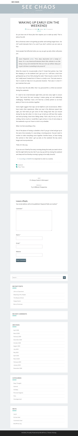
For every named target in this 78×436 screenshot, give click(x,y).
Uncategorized (17, 399)
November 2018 (17, 368)
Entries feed (16, 417)
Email (18, 243)
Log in (15, 414)
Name (18, 235)
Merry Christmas (17, 304)
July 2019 (16, 349)
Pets (14, 396)
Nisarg (54, 432)
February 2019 (17, 362)
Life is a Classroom (18, 291)
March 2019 (16, 359)
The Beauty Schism (18, 298)
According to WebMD (25, 159)
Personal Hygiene (18, 393)
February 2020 (17, 336)
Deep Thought (17, 383)
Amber (41, 29)
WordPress (43, 432)
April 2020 (16, 330)
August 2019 (16, 346)
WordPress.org (17, 423)
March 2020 (16, 333)
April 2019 (16, 355)
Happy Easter (17, 301)
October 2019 (17, 343)
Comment (19, 209)
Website (18, 251)
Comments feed (17, 420)
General (20, 165)
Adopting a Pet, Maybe (19, 294)
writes (31, 59)
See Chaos (15, 2)
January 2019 (17, 365)
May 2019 (15, 352)
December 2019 (17, 340)
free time (21, 167)
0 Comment (49, 29)
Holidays (15, 389)
